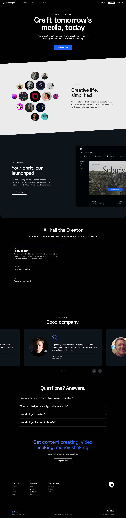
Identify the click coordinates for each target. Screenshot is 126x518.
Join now (19, 192)
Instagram (51, 486)
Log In (103, 2)
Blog (49, 491)
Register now (63, 47)
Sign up (111, 2)
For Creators (33, 491)
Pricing (38, 2)
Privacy (25, 514)
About (31, 486)
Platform (24, 2)
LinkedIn (50, 489)
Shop (44, 2)
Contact (32, 489)
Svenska (16, 512)
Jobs (30, 494)
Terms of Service (16, 514)
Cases (32, 2)
